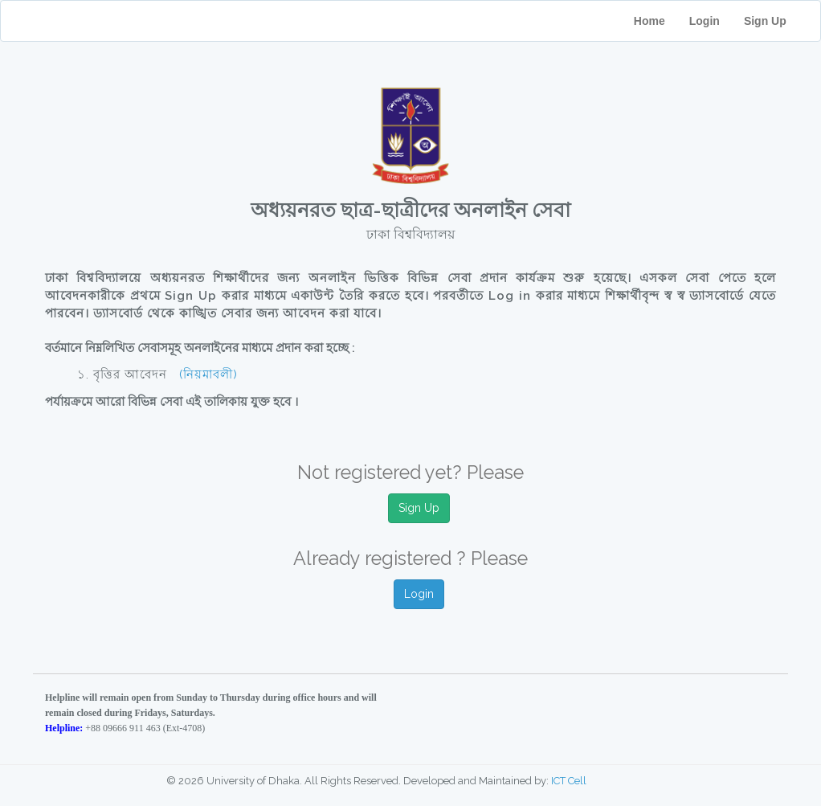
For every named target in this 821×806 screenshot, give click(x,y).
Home (649, 20)
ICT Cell (568, 781)
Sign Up (776, 20)
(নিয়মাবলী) (208, 374)
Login (704, 20)
